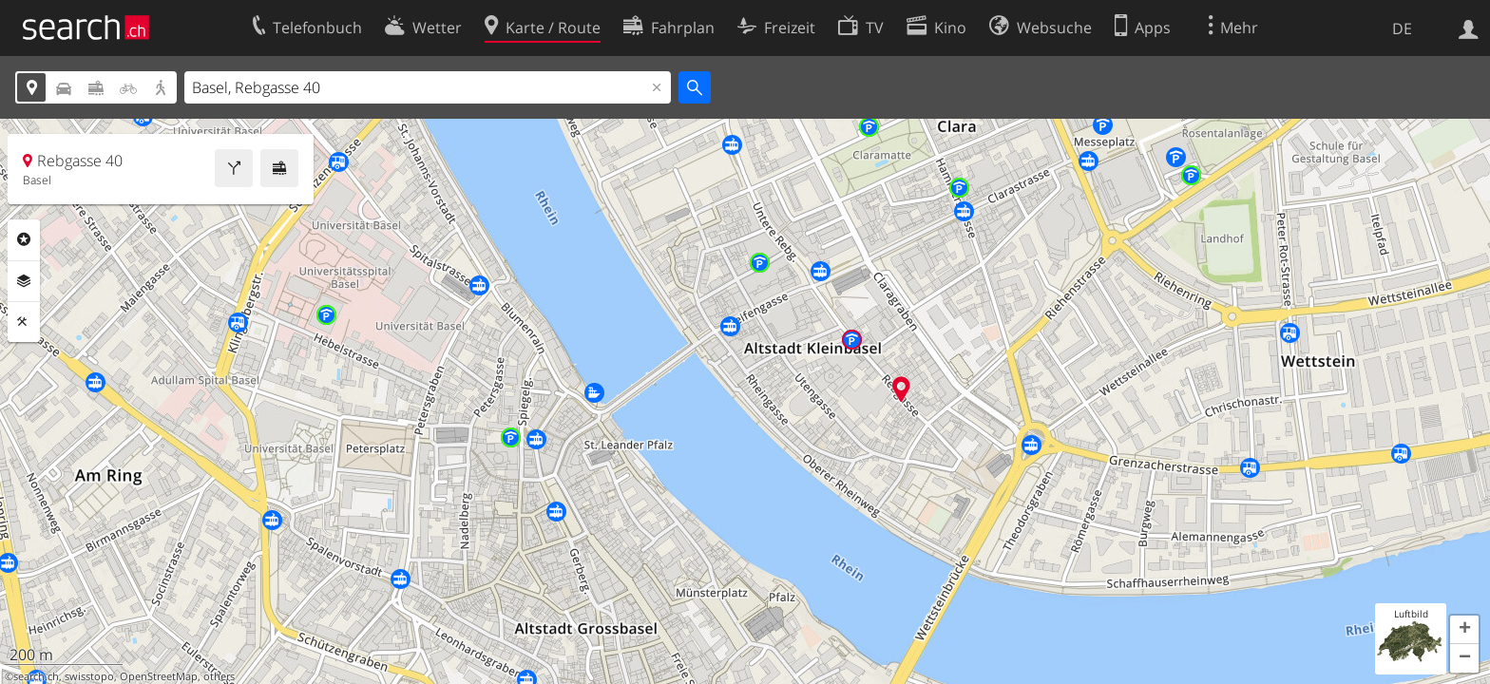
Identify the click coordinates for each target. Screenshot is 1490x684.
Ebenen (24, 281)
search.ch (36, 676)
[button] (1464, 630)
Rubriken (24, 239)
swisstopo (89, 676)
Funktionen (24, 322)
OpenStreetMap (159, 676)
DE (1402, 28)
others (219, 676)
